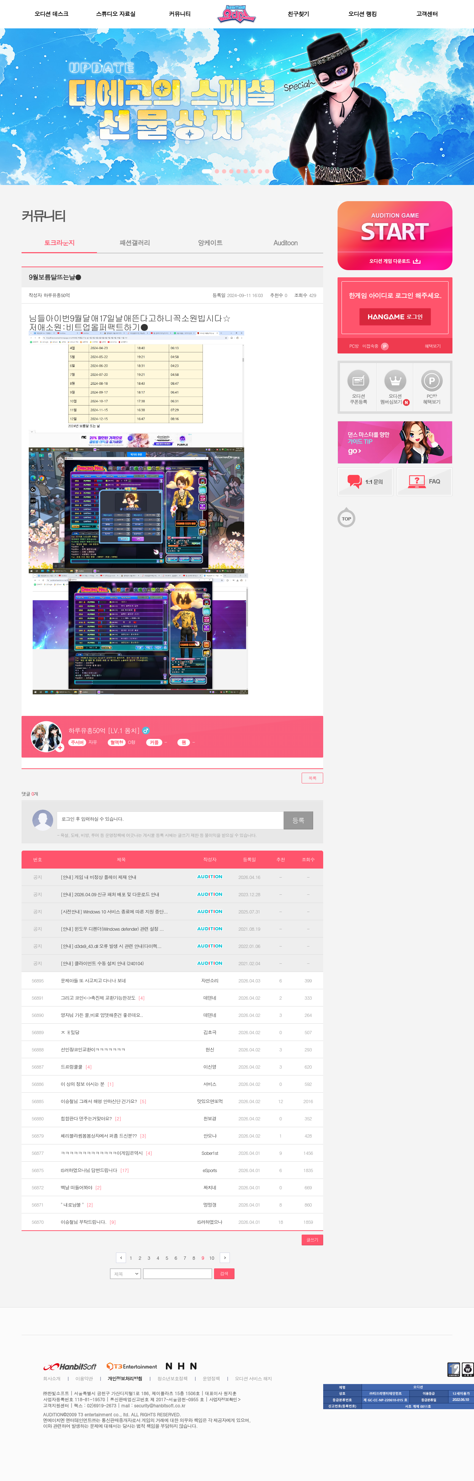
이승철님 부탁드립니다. (88, 1222)
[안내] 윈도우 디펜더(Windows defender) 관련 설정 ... (112, 929)
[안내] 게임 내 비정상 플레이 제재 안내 (98, 877)
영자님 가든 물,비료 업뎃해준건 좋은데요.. (102, 1015)
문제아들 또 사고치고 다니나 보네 (93, 981)
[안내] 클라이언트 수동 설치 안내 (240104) (102, 963)
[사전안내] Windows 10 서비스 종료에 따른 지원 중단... (114, 912)
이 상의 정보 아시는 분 (87, 1084)
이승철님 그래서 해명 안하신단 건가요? (103, 1101)
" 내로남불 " (77, 1205)
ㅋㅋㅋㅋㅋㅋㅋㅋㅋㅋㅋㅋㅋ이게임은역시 (106, 1153)
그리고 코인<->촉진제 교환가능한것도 (103, 998)
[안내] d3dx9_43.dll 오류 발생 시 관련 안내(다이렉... (111, 946)
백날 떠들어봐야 (81, 1187)
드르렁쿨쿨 (76, 1067)
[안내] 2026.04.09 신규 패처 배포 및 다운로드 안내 (110, 894)
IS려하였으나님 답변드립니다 (95, 1170)
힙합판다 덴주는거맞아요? (91, 1118)
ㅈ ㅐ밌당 (70, 1032)
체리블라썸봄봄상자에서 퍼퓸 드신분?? (103, 1136)
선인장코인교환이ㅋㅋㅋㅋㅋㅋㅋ (93, 1049)
